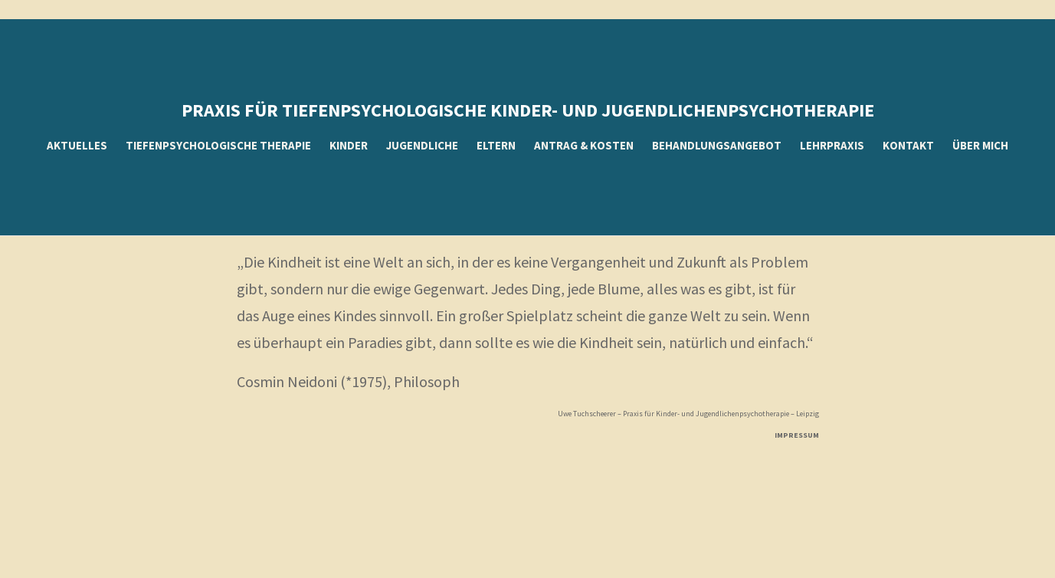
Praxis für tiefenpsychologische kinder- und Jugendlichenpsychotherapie (528, 110)
